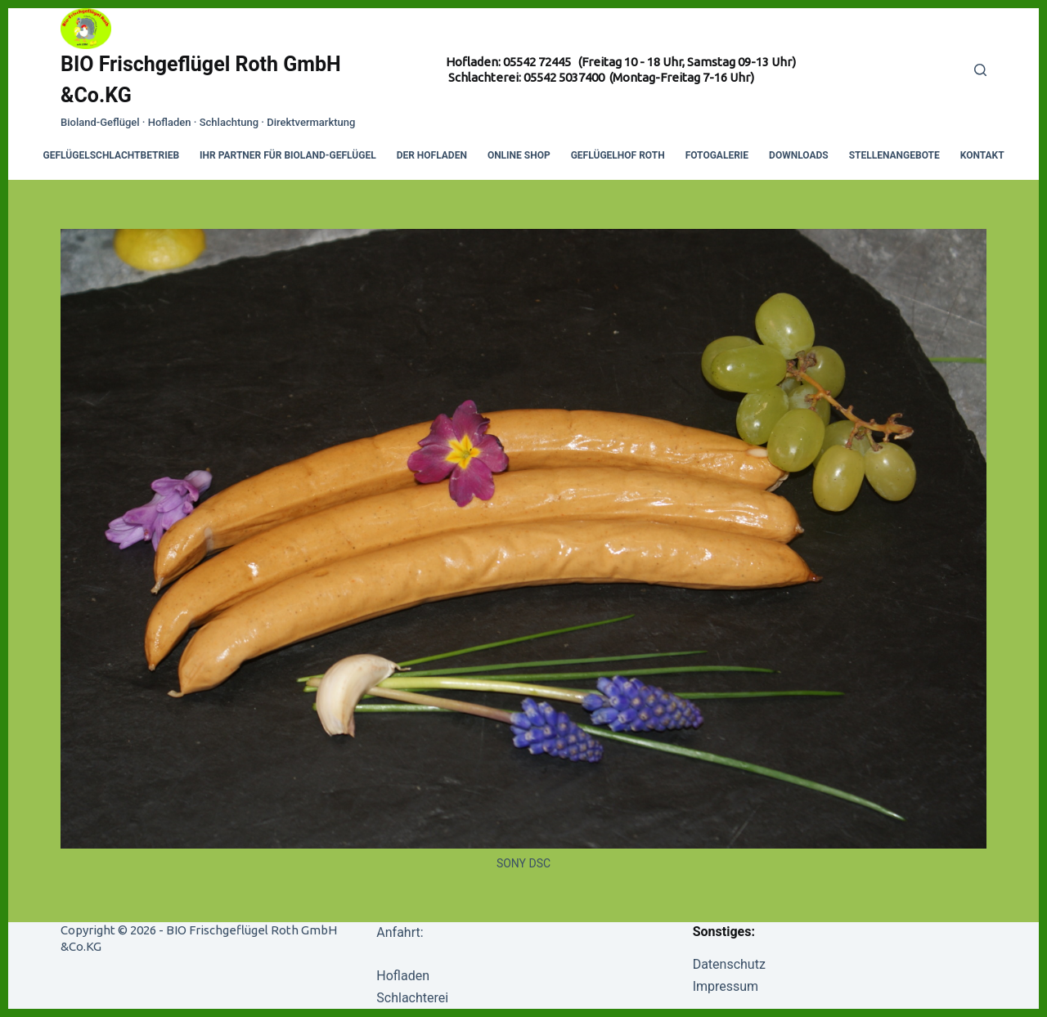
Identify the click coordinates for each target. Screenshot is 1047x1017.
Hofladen (402, 975)
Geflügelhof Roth (618, 155)
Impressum (726, 986)
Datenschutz (729, 964)
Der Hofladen (432, 155)
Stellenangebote (894, 155)
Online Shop (519, 155)
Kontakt (982, 155)
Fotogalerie (716, 155)
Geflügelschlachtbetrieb (111, 155)
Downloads (799, 155)
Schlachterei (412, 998)
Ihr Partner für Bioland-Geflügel (288, 155)
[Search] (980, 70)
